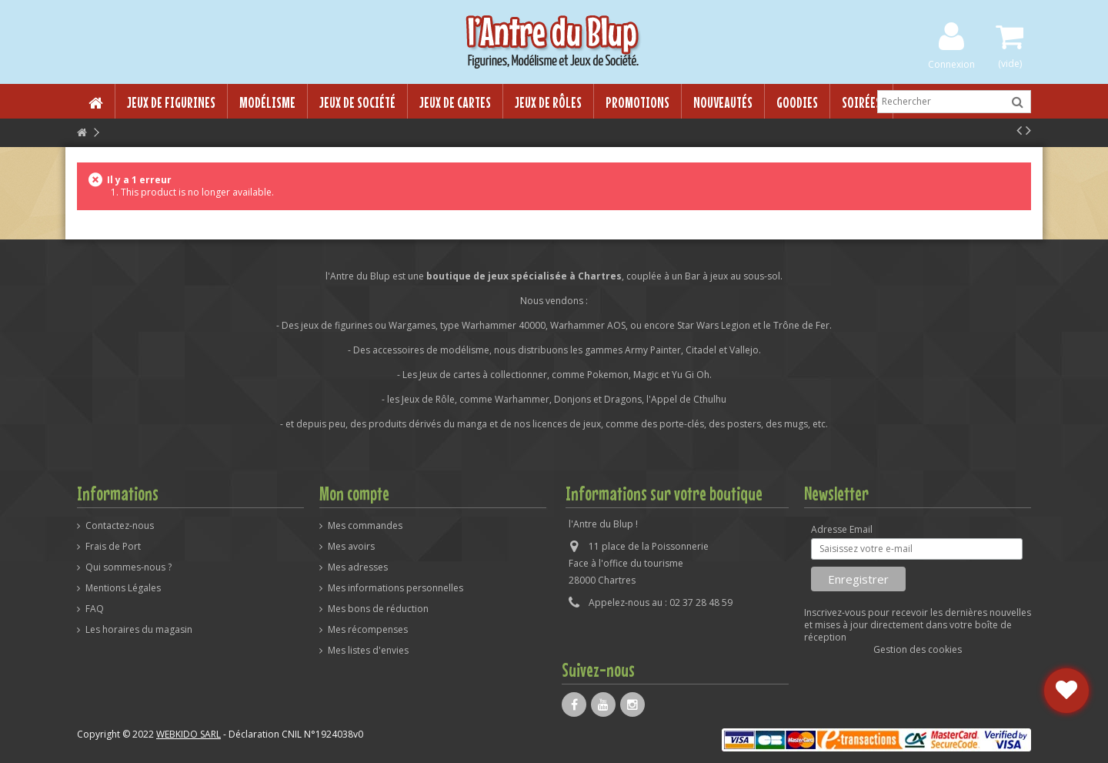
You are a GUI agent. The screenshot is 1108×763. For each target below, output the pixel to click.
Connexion (951, 63)
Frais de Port (113, 546)
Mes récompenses (368, 630)
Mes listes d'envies (368, 650)
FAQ (94, 609)
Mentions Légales (123, 588)
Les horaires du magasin (138, 630)
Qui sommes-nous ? (128, 567)
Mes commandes (365, 526)
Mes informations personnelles (395, 588)
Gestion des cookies (917, 649)
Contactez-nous (119, 526)
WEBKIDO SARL (188, 734)
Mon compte (354, 493)
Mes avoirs (351, 546)
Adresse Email (842, 530)
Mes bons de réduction (378, 609)
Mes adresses (358, 567)
